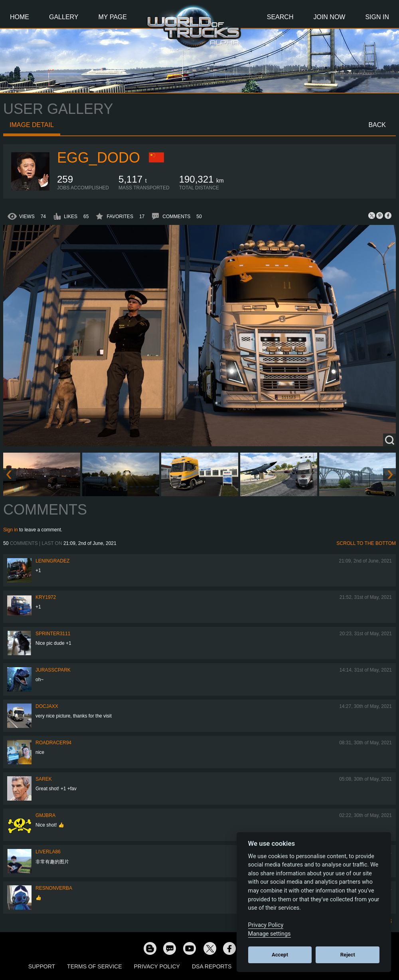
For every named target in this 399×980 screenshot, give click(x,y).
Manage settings (269, 933)
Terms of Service (94, 966)
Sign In (377, 17)
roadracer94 (53, 742)
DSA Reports (211, 966)
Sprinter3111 (53, 633)
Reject (347, 955)
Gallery (64, 17)
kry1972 (46, 597)
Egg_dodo (98, 157)
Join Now (329, 17)
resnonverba (54, 888)
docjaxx (47, 706)
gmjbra (45, 815)
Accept (280, 955)
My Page (113, 17)
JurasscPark (53, 670)
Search (280, 17)
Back (377, 124)
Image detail (32, 124)
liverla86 (48, 852)
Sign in (10, 530)
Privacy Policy (157, 966)
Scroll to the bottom (366, 543)
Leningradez (52, 561)
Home (19, 17)
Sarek (44, 779)
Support (41, 966)
